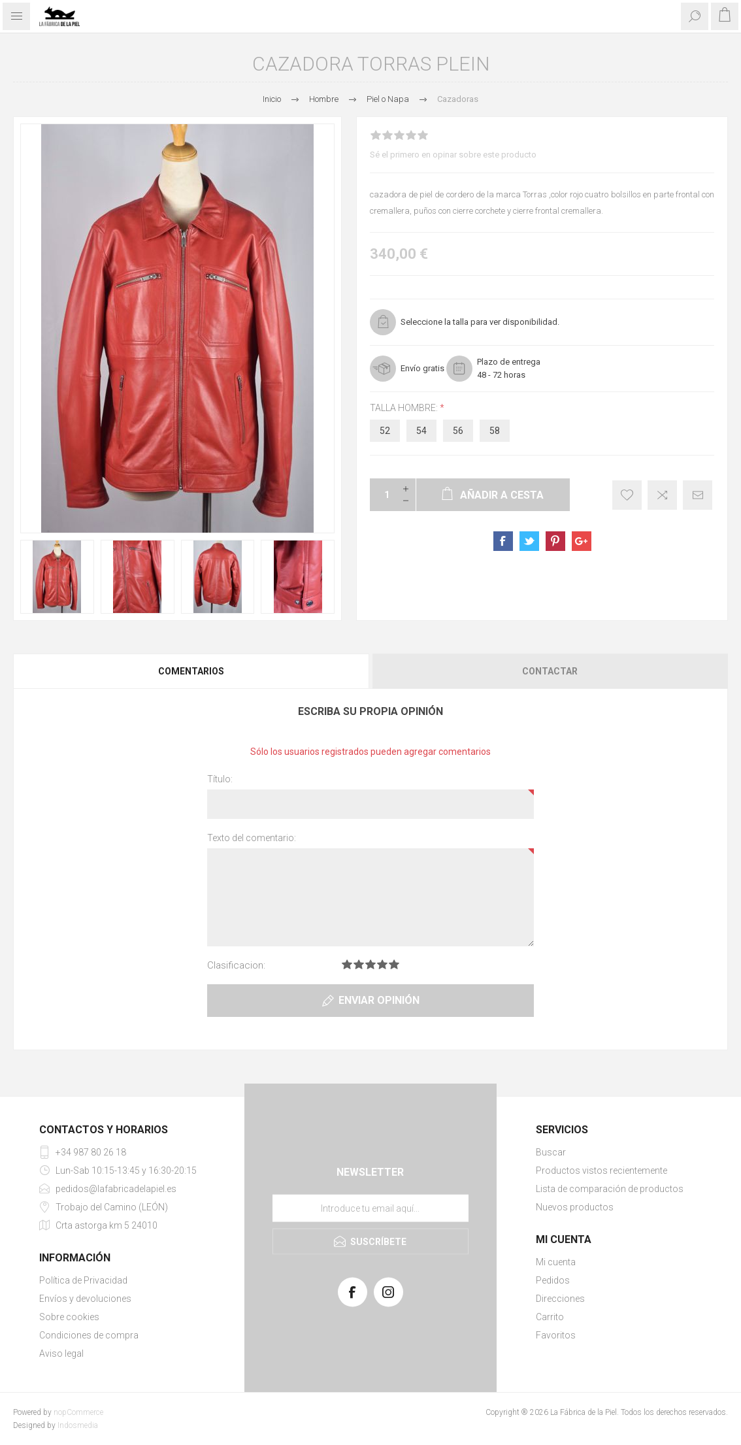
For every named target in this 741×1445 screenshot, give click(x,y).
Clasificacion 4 (382, 964)
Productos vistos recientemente (601, 1170)
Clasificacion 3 (370, 964)
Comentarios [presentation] (191, 671)
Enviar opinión (379, 1000)
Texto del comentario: (251, 838)
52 (385, 430)
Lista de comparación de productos (609, 1189)
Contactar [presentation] (550, 671)
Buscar (551, 1152)
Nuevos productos (575, 1207)
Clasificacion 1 (347, 964)
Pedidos (553, 1280)
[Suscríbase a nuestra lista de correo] (370, 1207)
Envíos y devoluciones (85, 1298)
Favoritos (556, 1335)
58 (494, 430)
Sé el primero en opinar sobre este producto (453, 154)
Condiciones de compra (89, 1335)
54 (421, 430)
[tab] (191, 671)
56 (458, 430)
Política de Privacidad (83, 1280)
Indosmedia (78, 1425)
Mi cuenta (556, 1262)
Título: (220, 779)
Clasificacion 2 (359, 964)
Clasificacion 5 (394, 964)
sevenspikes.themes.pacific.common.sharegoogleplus (581, 541)
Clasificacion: (236, 965)
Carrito (550, 1317)
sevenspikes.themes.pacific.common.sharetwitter (529, 541)
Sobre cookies (69, 1317)
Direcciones (560, 1298)
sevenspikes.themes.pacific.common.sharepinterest (555, 541)
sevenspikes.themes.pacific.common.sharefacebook (503, 541)
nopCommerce (78, 1412)
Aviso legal (61, 1353)
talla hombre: (405, 408)
